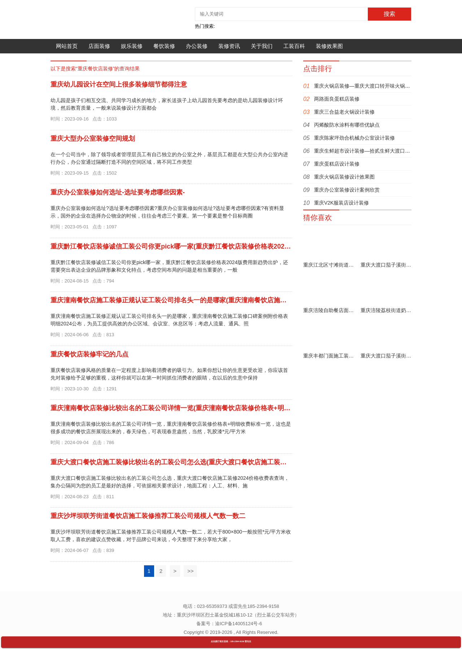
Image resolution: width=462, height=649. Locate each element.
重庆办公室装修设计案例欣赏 (347, 190)
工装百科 (294, 46)
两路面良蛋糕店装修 (336, 99)
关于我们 (262, 46)
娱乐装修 (132, 46)
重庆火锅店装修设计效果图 (344, 177)
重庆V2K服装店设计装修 (341, 203)
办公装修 (197, 46)
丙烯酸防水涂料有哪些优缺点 (347, 125)
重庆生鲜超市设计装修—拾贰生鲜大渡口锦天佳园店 (372, 151)
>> (190, 571)
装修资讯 (229, 46)
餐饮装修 (164, 46)
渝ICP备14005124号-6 (238, 623)
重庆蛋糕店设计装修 (336, 164)
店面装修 (99, 46)
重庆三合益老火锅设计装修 (344, 112)
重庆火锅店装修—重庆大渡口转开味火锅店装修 (367, 86)
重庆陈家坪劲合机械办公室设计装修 (354, 138)
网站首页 (67, 46)
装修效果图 (329, 46)
